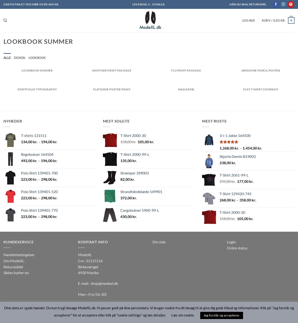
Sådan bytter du (16, 272)
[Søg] (5, 20)
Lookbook (37, 58)
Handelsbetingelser (19, 254)
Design (19, 58)
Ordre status (237, 248)
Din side (159, 242)
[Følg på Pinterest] (291, 4)
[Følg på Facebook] (276, 4)
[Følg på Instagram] (283, 4)
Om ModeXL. (14, 260)
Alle (7, 58)
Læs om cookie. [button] (182, 315)
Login (231, 242)
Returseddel (13, 267)
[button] (248, 20)
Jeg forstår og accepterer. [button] (221, 315)
